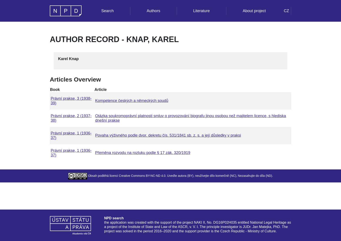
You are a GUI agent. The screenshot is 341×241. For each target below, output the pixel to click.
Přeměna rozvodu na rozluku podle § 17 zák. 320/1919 (142, 153)
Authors (153, 11)
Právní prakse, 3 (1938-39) (71, 100)
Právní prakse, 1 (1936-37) (71, 135)
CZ (286, 11)
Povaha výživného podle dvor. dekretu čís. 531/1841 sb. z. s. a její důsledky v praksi (168, 135)
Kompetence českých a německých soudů (131, 100)
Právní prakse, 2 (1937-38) (71, 118)
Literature (201, 11)
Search (107, 11)
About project (254, 11)
